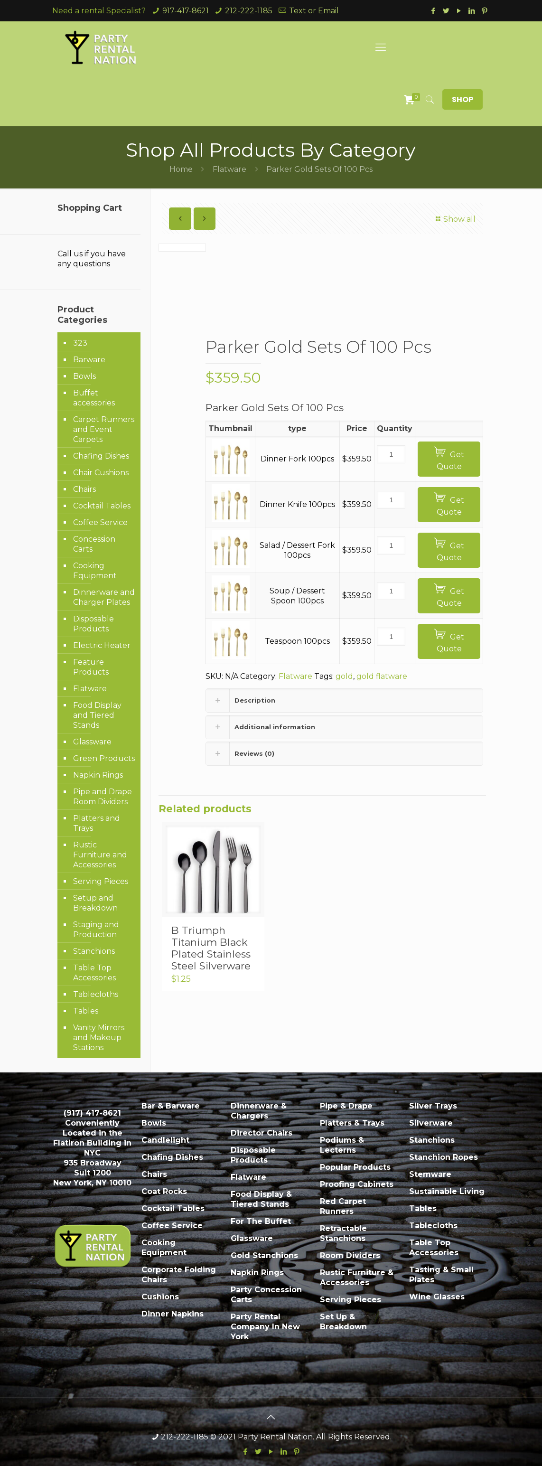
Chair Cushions (101, 472)
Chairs (84, 489)
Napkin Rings (98, 775)
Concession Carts (94, 544)
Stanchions (94, 951)
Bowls (84, 376)
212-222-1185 (248, 10)
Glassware (92, 741)
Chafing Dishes (101, 455)
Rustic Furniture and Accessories (100, 854)
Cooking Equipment (95, 570)
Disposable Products (93, 623)
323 (80, 343)
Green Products (104, 758)
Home (181, 169)
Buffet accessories (94, 397)
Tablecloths (95, 994)
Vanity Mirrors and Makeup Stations (98, 1037)
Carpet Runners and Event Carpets (103, 429)
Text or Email (314, 10)
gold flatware (381, 676)
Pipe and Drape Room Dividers (102, 796)
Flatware (229, 169)
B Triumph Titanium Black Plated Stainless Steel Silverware (211, 948)
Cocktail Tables (102, 505)
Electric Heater (102, 645)
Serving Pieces (100, 881)
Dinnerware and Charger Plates (104, 597)
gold (344, 676)
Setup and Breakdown (95, 902)
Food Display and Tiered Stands (97, 715)
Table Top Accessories (94, 972)
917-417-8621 (185, 10)
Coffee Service (100, 522)
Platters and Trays (96, 823)
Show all (454, 219)
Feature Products (91, 667)
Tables (85, 1010)
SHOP (462, 99)
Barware (89, 359)
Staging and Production (96, 929)
